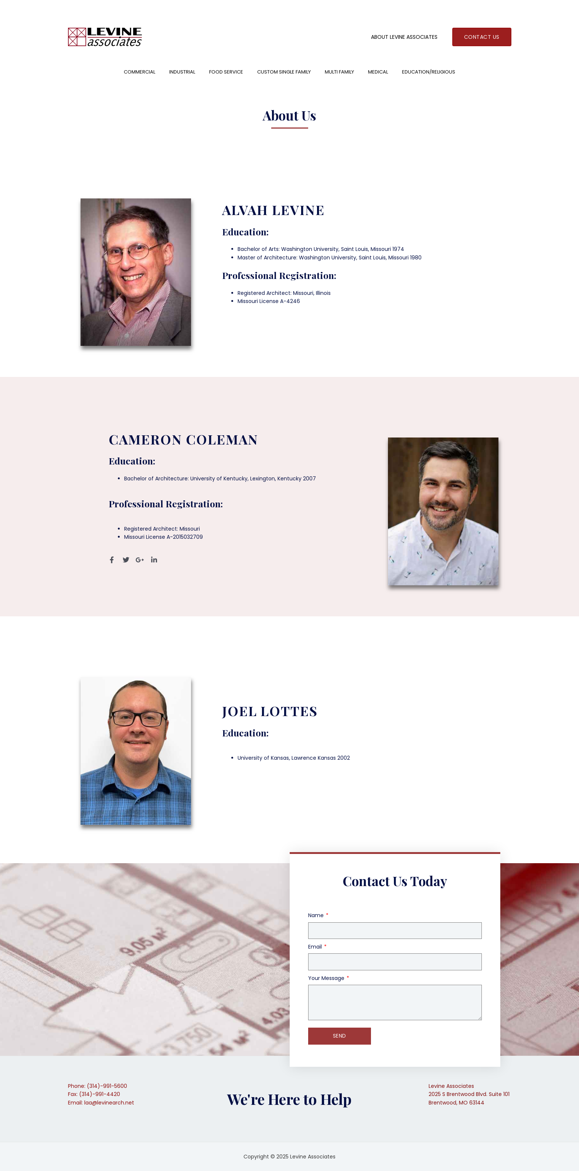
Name (316, 915)
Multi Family (339, 71)
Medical (378, 71)
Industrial (182, 71)
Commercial (139, 71)
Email (315, 946)
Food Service (226, 71)
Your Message (327, 978)
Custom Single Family (284, 71)
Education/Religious (428, 71)
